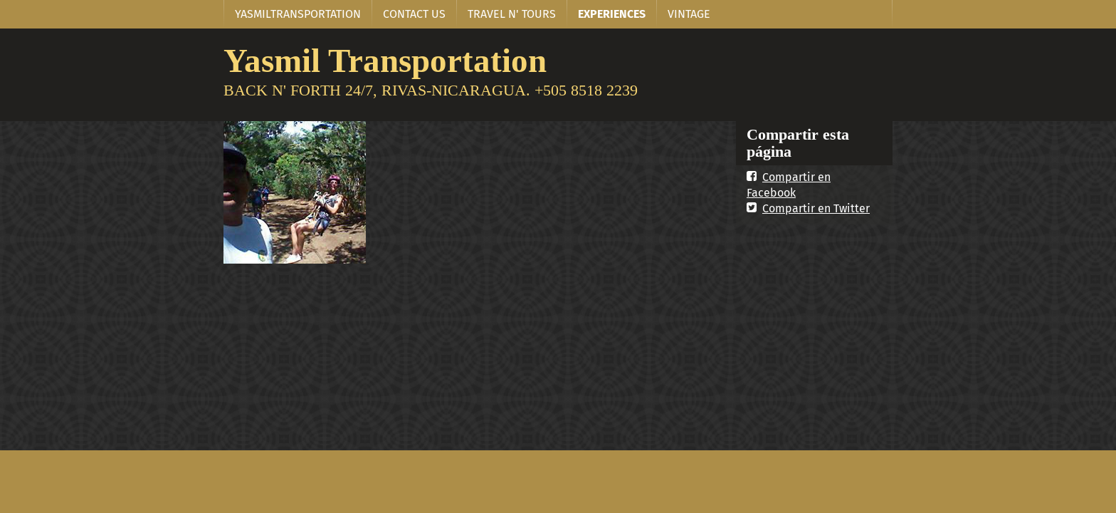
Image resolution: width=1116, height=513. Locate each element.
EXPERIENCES (612, 14)
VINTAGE (689, 14)
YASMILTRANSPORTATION (298, 14)
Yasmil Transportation (385, 60)
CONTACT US (414, 14)
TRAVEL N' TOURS (512, 14)
